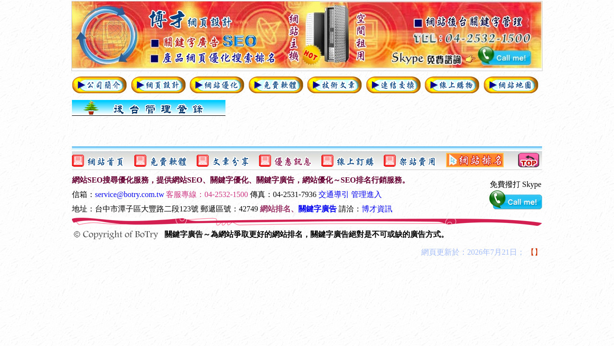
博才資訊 (377, 209)
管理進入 (366, 194)
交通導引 (334, 194)
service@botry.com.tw (129, 194)
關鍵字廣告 (317, 209)
